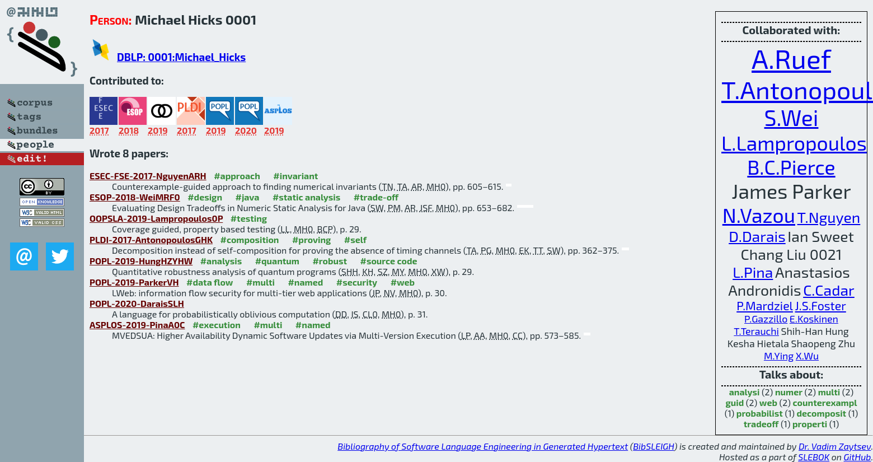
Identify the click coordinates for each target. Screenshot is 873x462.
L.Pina (753, 272)
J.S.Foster (820, 305)
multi (829, 391)
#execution (217, 324)
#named (305, 282)
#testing (249, 218)
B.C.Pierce (791, 167)
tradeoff (761, 423)
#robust (329, 260)
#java (247, 197)
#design (204, 197)
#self (355, 239)
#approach (237, 175)
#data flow (209, 282)
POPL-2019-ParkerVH (134, 282)
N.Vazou (758, 215)
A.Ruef (791, 58)
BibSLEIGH (653, 446)
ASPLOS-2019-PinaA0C (137, 324)
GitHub (857, 456)
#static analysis (306, 197)
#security (356, 282)
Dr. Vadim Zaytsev (835, 446)
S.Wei (791, 117)
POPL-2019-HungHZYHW (141, 260)
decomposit (822, 413)
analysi (744, 391)
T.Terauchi (756, 331)
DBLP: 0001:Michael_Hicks (181, 56)
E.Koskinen (814, 318)
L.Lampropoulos (794, 142)
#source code (388, 260)
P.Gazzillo (765, 318)
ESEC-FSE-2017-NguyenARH (148, 175)
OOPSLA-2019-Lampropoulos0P (156, 218)
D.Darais (757, 236)
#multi (260, 282)
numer (788, 391)
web (768, 402)
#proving (311, 239)
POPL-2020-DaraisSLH (137, 303)
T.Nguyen (829, 217)
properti (809, 423)
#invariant (295, 175)
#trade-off (376, 197)
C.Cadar (829, 289)
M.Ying (779, 355)
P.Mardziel (764, 305)
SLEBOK (813, 456)
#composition (249, 239)
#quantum (277, 260)
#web (403, 282)
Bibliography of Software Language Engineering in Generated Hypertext (482, 446)
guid (734, 402)
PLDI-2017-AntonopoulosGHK (151, 239)
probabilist (759, 413)
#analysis (221, 260)
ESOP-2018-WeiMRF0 (135, 197)
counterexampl (825, 402)
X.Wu (807, 355)
